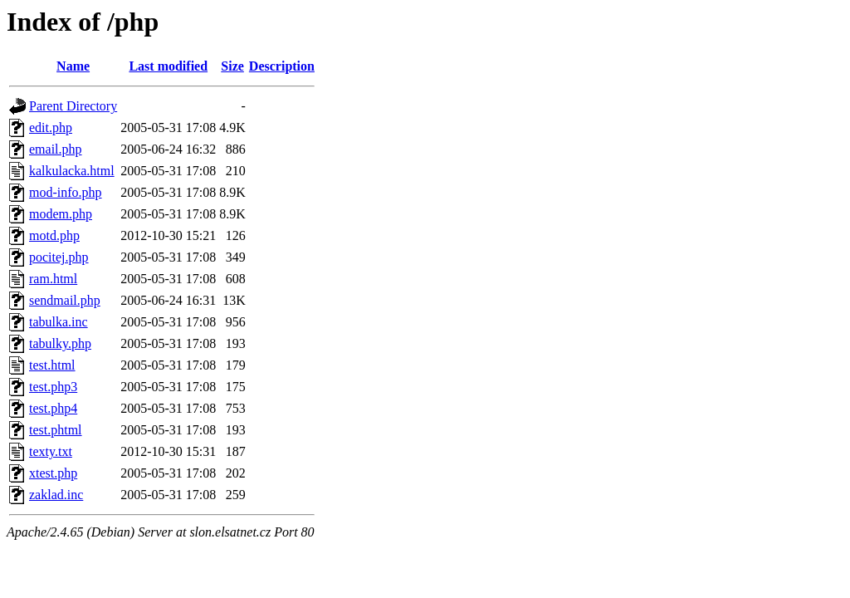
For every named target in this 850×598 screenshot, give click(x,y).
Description (282, 66)
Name (73, 66)
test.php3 (53, 387)
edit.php (50, 127)
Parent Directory (73, 106)
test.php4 (53, 408)
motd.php (54, 235)
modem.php (60, 214)
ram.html (53, 279)
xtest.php (53, 473)
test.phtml (55, 430)
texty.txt (50, 451)
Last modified (168, 66)
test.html (52, 365)
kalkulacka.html (72, 171)
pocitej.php (59, 257)
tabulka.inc (58, 322)
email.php (55, 149)
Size (232, 66)
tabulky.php (60, 343)
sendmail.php (64, 300)
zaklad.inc (56, 495)
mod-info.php (65, 192)
